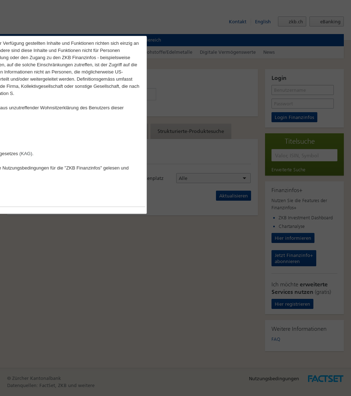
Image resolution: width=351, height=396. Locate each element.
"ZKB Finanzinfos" (83, 168)
